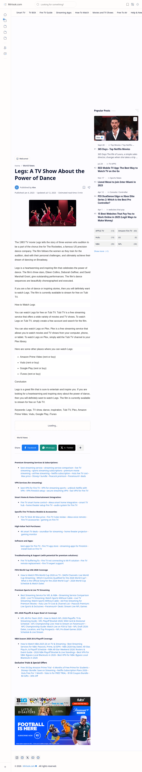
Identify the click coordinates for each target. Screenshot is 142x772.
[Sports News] (115, 178)
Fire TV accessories (30, 519)
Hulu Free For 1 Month (32, 673)
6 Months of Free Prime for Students (70, 667)
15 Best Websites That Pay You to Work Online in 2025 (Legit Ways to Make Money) (117, 217)
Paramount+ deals (77, 476)
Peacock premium (57, 476)
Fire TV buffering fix (30, 560)
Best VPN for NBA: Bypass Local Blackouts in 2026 (55, 653)
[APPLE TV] (105, 231)
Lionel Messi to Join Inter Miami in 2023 (117, 184)
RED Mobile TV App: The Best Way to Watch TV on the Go (118, 169)
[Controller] (123, 192)
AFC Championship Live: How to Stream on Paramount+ (58, 623)
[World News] (22, 437)
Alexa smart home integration (63, 502)
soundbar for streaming (51, 531)
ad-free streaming (41, 473)
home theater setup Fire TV (39, 505)
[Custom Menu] (5, 32)
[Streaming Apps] (63, 13)
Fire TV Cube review (56, 517)
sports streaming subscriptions (47, 470)
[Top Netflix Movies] (130, 145)
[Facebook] (17, 757)
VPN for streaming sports (54, 487)
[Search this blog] (55, 4)
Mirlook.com (15, 4)
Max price (26, 476)
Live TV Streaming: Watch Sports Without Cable (49, 598)
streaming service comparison (58, 467)
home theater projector (75, 531)
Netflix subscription (60, 473)
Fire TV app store (50, 546)
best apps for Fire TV (31, 546)
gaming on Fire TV (49, 519)
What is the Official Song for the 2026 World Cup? (45, 580)
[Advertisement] (76, 41)
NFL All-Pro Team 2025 (31, 618)
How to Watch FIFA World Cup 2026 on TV (41, 575)
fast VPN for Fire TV (79, 490)
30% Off (34, 675)
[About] (5, 48)
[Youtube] (33, 757)
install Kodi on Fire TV (31, 548)
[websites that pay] (116, 209)
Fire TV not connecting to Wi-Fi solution (60, 560)
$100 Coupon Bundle (78, 673)
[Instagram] (22, 757)
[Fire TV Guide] (46, 13)
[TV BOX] (32, 13)
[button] (5, 4)
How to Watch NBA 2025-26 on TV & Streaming (43, 643)
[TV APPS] (112, 163)
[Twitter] (27, 757)
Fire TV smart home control (34, 502)
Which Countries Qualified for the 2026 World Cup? (61, 578)
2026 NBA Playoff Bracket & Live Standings (54, 652)
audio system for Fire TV (65, 505)
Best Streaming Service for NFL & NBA (39, 595)
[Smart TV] (21, 13)
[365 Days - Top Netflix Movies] (116, 128)
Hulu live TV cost (80, 473)
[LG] (127, 237)
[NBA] (105, 244)
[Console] (114, 192)
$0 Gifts (25, 675)
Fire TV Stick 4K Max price (33, 517)
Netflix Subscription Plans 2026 (72, 670)
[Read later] (84, 187)
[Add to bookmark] (135, 119)
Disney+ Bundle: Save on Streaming (38, 670)
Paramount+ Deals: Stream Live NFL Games (66, 606)
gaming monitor (29, 534)
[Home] (5, 15)
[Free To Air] (122, 13)
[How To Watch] (82, 13)
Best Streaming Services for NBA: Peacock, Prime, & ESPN (51, 645)
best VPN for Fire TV (30, 487)
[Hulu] (105, 237)
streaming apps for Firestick (73, 546)
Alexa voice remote (76, 517)
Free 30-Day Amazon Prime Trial (36, 667)
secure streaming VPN (57, 490)
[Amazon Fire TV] (127, 231)
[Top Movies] (116, 145)
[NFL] (127, 244)
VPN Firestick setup (35, 490)
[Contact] (5, 54)
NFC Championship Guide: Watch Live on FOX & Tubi (46, 626)
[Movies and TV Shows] (103, 13)
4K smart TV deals (29, 531)
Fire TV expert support (53, 563)
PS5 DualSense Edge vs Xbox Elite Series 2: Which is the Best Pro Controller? (116, 199)
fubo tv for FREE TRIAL (55, 673)
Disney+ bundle (39, 476)
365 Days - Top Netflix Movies (114, 149)
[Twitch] (38, 757)
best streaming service (31, 467)
